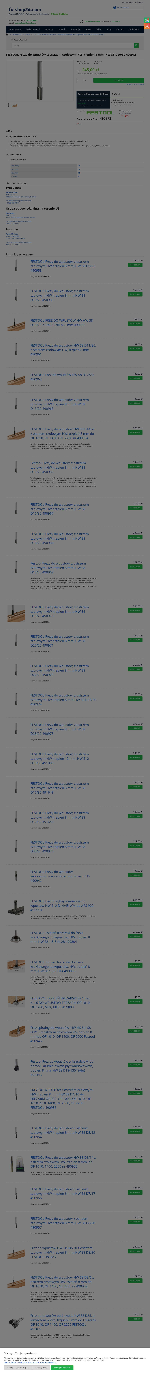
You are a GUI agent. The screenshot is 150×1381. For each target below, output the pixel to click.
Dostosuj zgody (41, 1367)
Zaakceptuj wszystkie (62, 1367)
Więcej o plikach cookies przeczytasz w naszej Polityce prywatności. (30, 1362)
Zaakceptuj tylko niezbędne (17, 1367)
